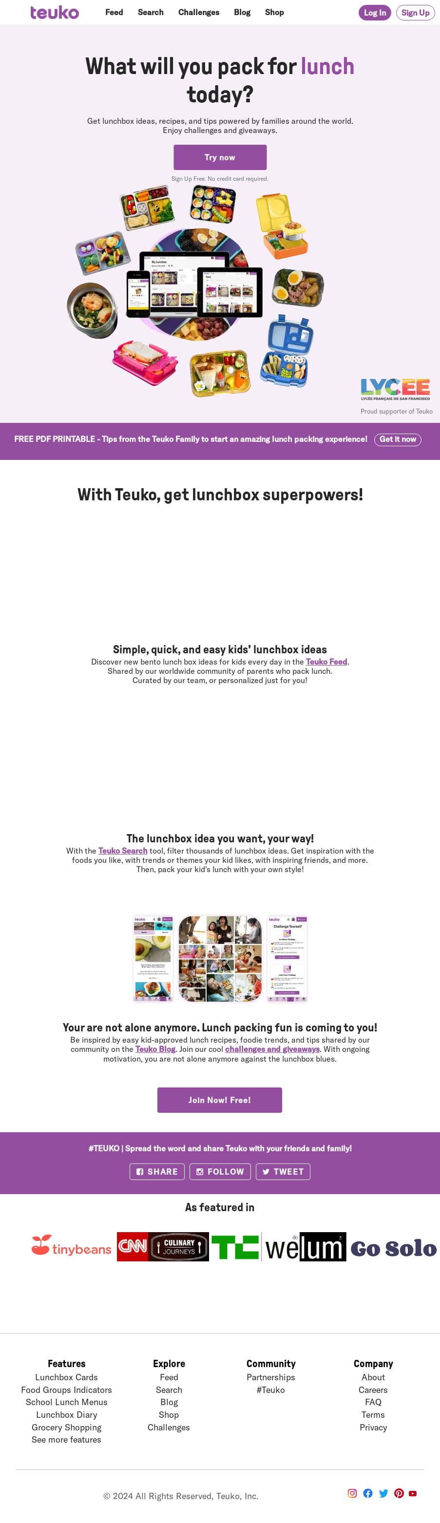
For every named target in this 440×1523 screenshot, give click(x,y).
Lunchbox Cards (66, 1376)
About (373, 1376)
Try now (220, 157)
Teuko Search (123, 850)
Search (151, 12)
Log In (375, 12)
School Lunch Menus (67, 1401)
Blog (242, 12)
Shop (274, 12)
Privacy (373, 1427)
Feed (114, 12)
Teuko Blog (155, 1048)
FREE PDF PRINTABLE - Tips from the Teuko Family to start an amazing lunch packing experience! (217, 438)
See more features (66, 1439)
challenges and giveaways (272, 1048)
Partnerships (271, 1376)
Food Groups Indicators (66, 1389)
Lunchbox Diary (66, 1414)
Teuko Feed (326, 661)
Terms (373, 1414)
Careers (373, 1389)
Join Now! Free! (220, 1099)
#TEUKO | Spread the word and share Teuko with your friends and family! (220, 1148)
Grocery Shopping (66, 1427)
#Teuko (271, 1389)
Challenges (198, 12)
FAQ (373, 1401)
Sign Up (416, 12)
